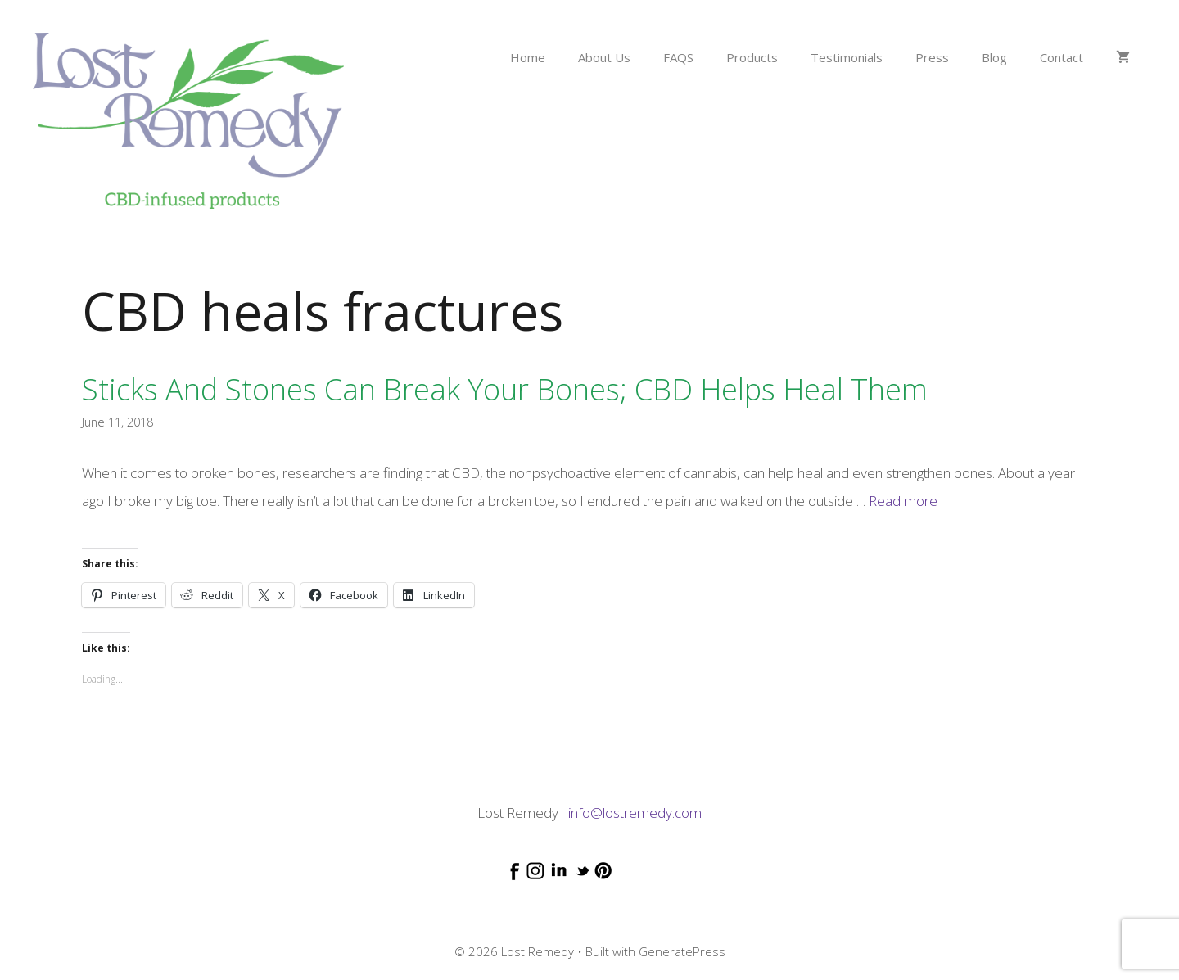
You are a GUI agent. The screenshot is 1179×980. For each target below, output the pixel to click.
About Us (604, 57)
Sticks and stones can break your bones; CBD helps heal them (505, 389)
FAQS (678, 57)
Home (527, 57)
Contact (1061, 57)
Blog (994, 57)
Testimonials (847, 57)
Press (932, 57)
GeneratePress (682, 951)
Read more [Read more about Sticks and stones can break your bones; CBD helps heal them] (903, 500)
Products (752, 57)
